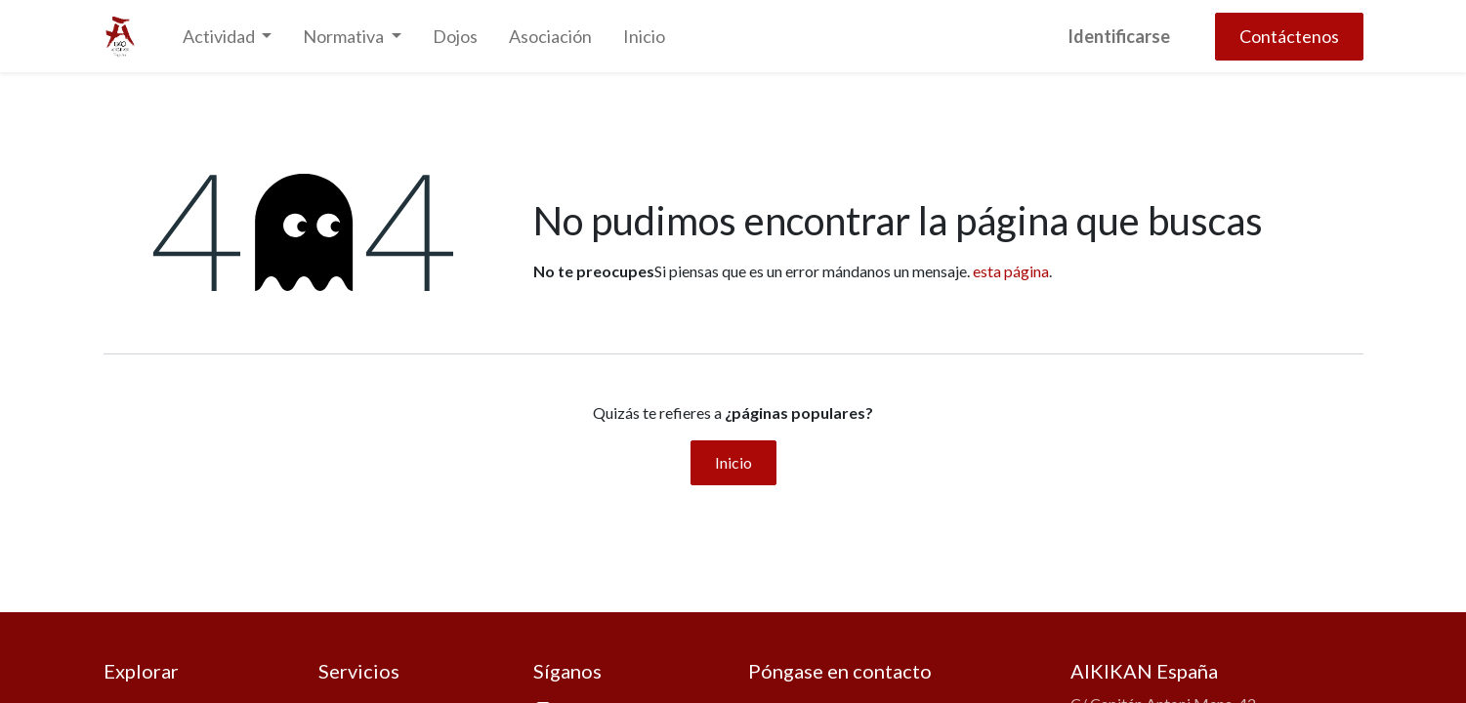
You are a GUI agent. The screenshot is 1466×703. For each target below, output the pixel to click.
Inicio (733, 462)
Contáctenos (1289, 36)
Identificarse (1119, 36)
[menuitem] (455, 37)
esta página (1011, 271)
